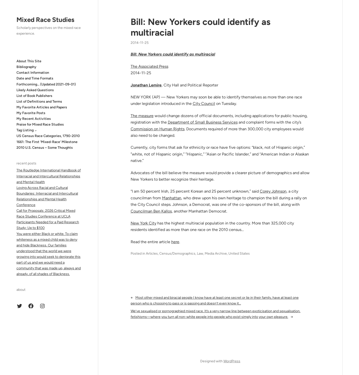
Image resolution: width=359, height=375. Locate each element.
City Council (204, 103)
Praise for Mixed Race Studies (40, 124)
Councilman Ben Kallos (151, 211)
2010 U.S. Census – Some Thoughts (44, 148)
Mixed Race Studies (45, 20)
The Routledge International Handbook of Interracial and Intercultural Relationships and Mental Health (48, 176)
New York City (143, 223)
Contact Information (32, 73)
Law (200, 253)
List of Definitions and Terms (39, 101)
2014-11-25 (140, 43)
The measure (142, 115)
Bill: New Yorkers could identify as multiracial (200, 27)
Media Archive (216, 253)
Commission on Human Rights (157, 129)
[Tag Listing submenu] (36, 130)
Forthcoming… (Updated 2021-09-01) (46, 84)
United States (239, 253)
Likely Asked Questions (35, 90)
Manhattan (171, 198)
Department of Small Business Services (203, 122)
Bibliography (26, 67)
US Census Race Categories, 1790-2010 (48, 136)
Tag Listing (25, 130)
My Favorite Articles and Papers (41, 107)
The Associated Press (149, 66)
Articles (152, 253)
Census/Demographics (177, 253)
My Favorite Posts (30, 113)
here (175, 241)
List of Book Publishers (34, 96)
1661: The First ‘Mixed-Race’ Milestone (47, 142)
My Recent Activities (33, 119)
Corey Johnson (273, 191)
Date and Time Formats (34, 78)
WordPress (231, 361)
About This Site (28, 61)
